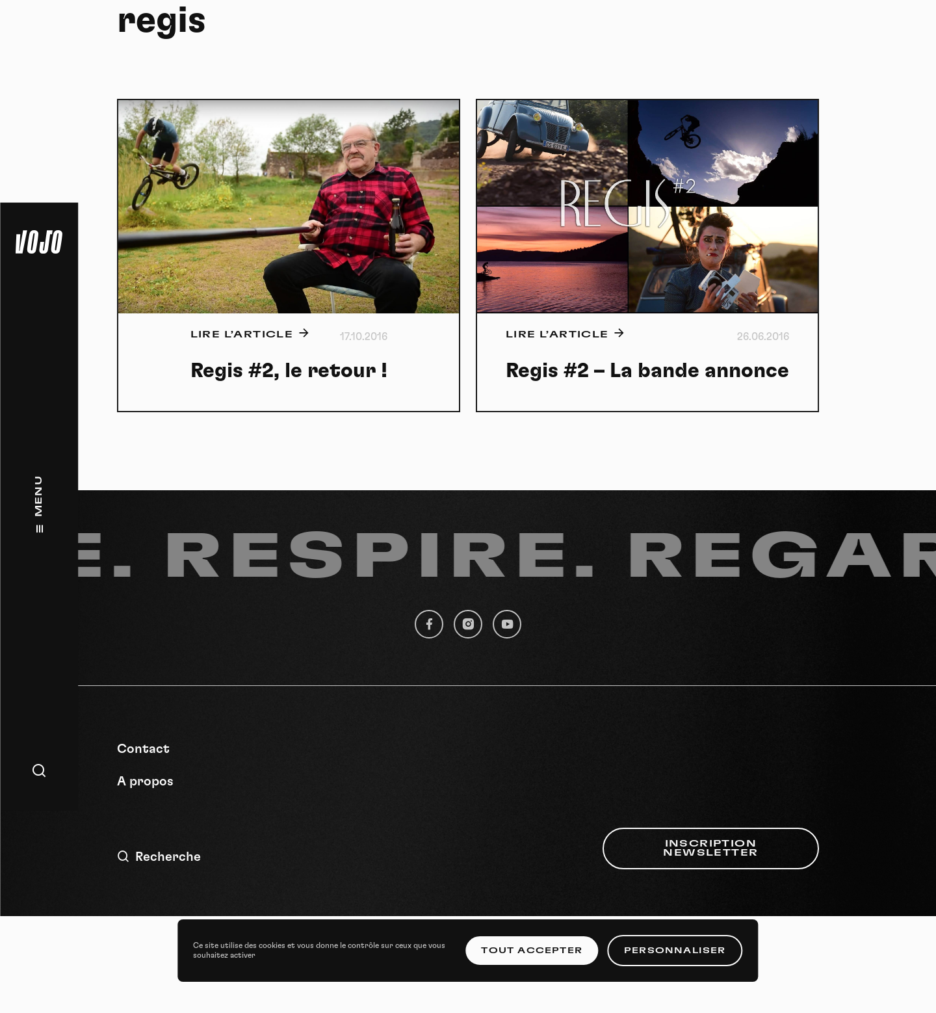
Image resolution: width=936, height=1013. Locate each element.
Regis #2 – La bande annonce (647, 370)
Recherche (159, 856)
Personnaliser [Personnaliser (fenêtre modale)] (675, 950)
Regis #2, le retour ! (288, 370)
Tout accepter (531, 950)
